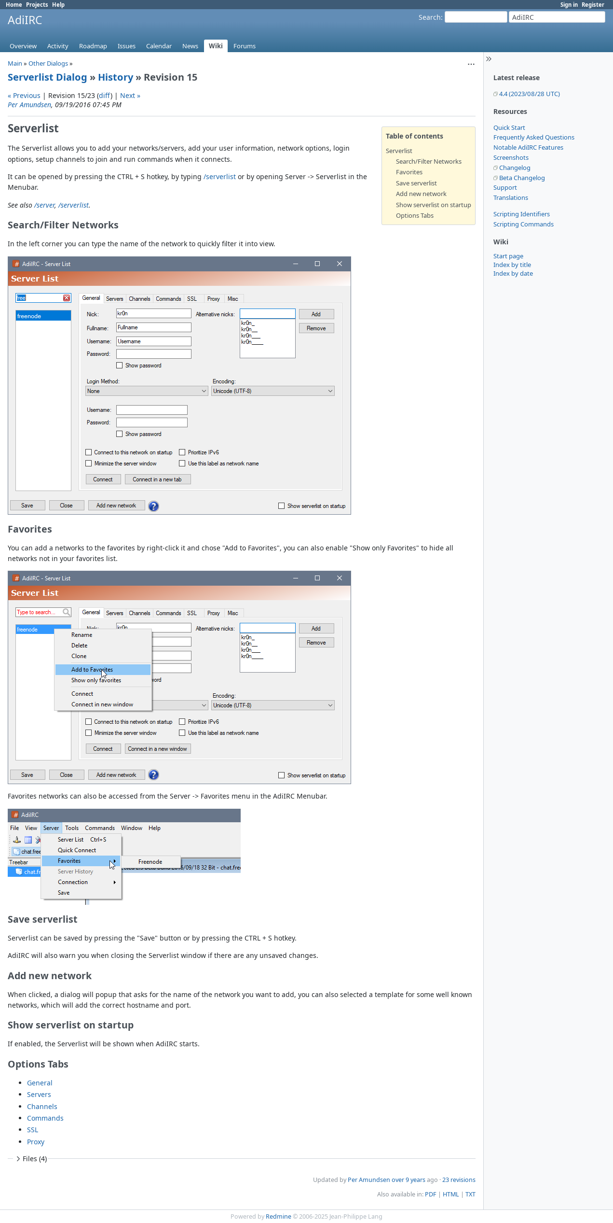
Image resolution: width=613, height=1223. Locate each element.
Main (15, 63)
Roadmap (93, 46)
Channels (42, 1106)
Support (505, 187)
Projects (37, 4)
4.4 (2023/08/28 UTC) (529, 93)
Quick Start (509, 127)
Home (14, 4)
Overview (23, 46)
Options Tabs (415, 215)
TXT (470, 1194)
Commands (45, 1118)
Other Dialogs (48, 63)
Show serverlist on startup (433, 204)
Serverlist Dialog (47, 77)
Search (430, 17)
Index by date (513, 273)
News (190, 46)
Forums (244, 46)
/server (44, 205)
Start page (508, 256)
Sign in (569, 4)
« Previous (24, 95)
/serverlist (220, 176)
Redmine (278, 1216)
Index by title (512, 264)
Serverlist (399, 150)
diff (104, 95)
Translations (510, 197)
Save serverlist (416, 183)
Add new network (421, 193)
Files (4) (30, 1158)
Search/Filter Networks (429, 161)
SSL (32, 1129)
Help (58, 4)
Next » (130, 95)
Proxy (35, 1141)
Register (593, 4)
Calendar (159, 46)
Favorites (409, 172)
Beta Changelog (522, 177)
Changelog (515, 167)
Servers (39, 1094)
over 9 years (408, 1180)
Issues (127, 46)
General (40, 1082)
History (115, 77)
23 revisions (459, 1180)
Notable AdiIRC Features (528, 147)
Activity (57, 46)
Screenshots (511, 157)
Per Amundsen (29, 104)
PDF (430, 1194)
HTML (451, 1194)
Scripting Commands (523, 224)
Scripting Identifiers (521, 214)
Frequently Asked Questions (533, 137)
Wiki (216, 46)
